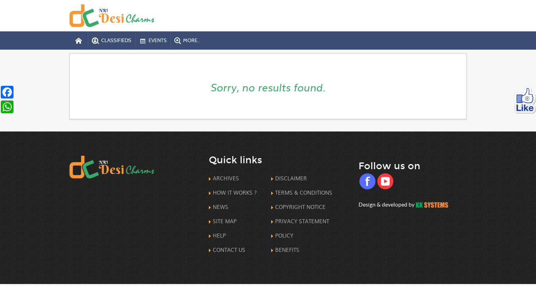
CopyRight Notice (300, 207)
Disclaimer (291, 178)
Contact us (229, 249)
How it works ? (235, 192)
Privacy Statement (302, 221)
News (220, 207)
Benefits (287, 249)
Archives (226, 178)
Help (219, 235)
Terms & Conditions (303, 192)
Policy (284, 235)
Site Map (225, 221)
